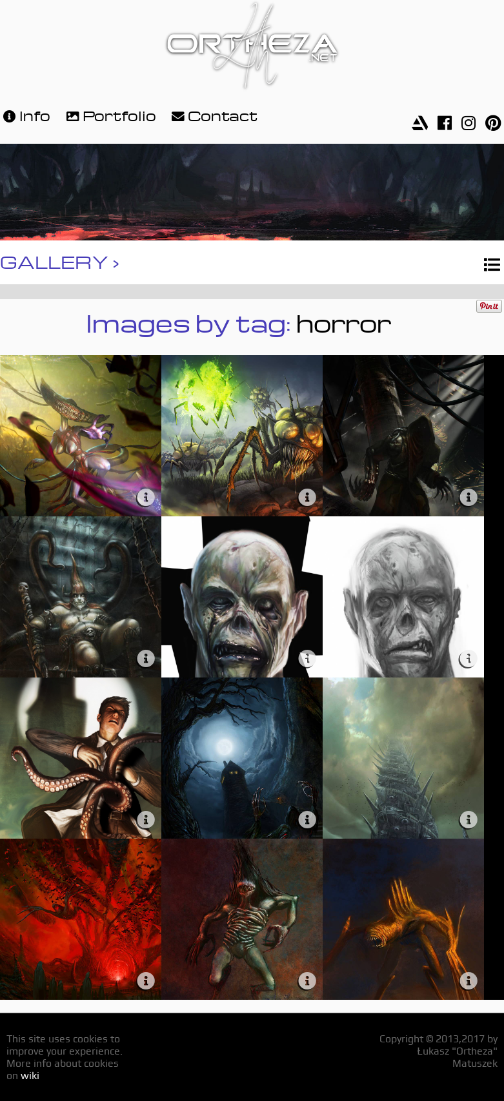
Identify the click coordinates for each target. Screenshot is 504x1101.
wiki (30, 1075)
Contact (212, 114)
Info (25, 114)
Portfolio (109, 114)
